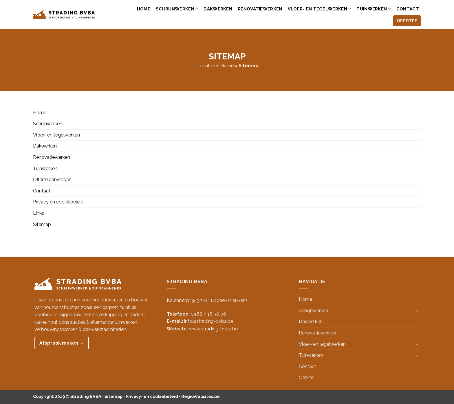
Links (38, 213)
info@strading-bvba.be (208, 321)
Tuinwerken (373, 9)
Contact (407, 9)
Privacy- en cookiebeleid (152, 396)
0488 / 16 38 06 (208, 314)
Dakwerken (218, 9)
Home (143, 9)
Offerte (407, 20)
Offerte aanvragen (52, 179)
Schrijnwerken (177, 9)
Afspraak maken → (61, 343)
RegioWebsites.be (200, 396)
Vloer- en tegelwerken (319, 9)
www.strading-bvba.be (213, 329)
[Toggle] (417, 310)
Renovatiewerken (260, 9)
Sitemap (42, 224)
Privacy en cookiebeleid (58, 202)
